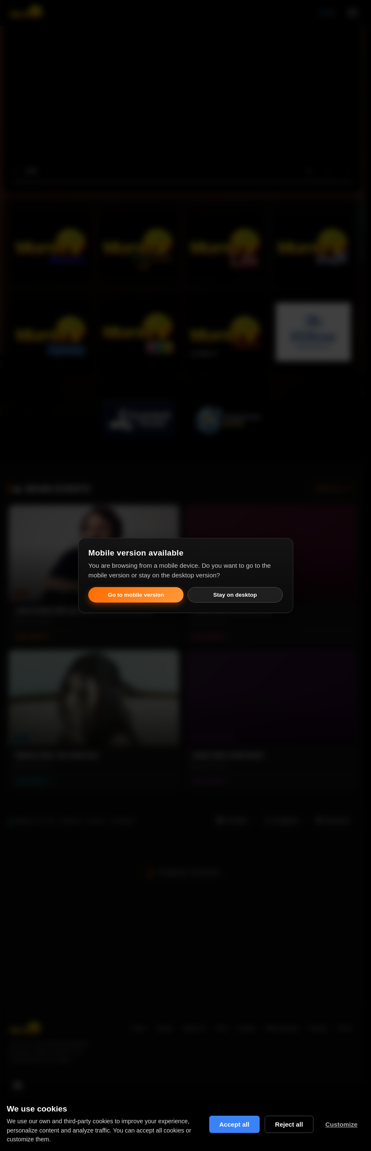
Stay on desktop (235, 595)
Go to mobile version (136, 595)
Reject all (289, 1124)
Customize (341, 1124)
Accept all (234, 1124)
